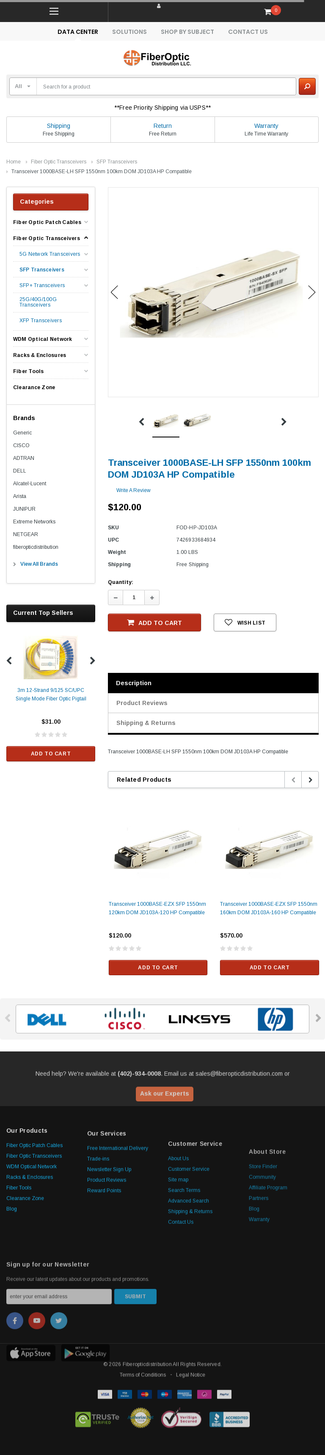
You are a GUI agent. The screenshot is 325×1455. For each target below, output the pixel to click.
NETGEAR (25, 534)
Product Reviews (142, 703)
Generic (22, 433)
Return (163, 125)
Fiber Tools (28, 371)
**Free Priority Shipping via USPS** (162, 107)
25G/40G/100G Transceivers (38, 302)
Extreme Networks (34, 522)
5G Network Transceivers (49, 254)
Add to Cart (51, 754)
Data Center (78, 32)
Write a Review (133, 490)
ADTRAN (23, 458)
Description (133, 683)
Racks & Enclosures (39, 355)
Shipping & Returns (146, 722)
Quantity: (120, 582)
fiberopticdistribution (35, 547)
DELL (19, 471)
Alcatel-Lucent (29, 484)
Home (13, 162)
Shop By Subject (187, 32)
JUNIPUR (24, 509)
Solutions (129, 32)
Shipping (58, 125)
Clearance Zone (34, 387)
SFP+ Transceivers (42, 285)
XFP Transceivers (40, 321)
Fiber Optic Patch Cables (47, 222)
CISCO (21, 445)
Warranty (266, 125)
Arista (19, 496)
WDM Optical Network (42, 339)
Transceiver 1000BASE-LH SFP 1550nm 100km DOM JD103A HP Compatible (101, 171)
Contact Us (248, 32)
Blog (11, 1296)
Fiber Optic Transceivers (58, 162)
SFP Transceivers (116, 162)
